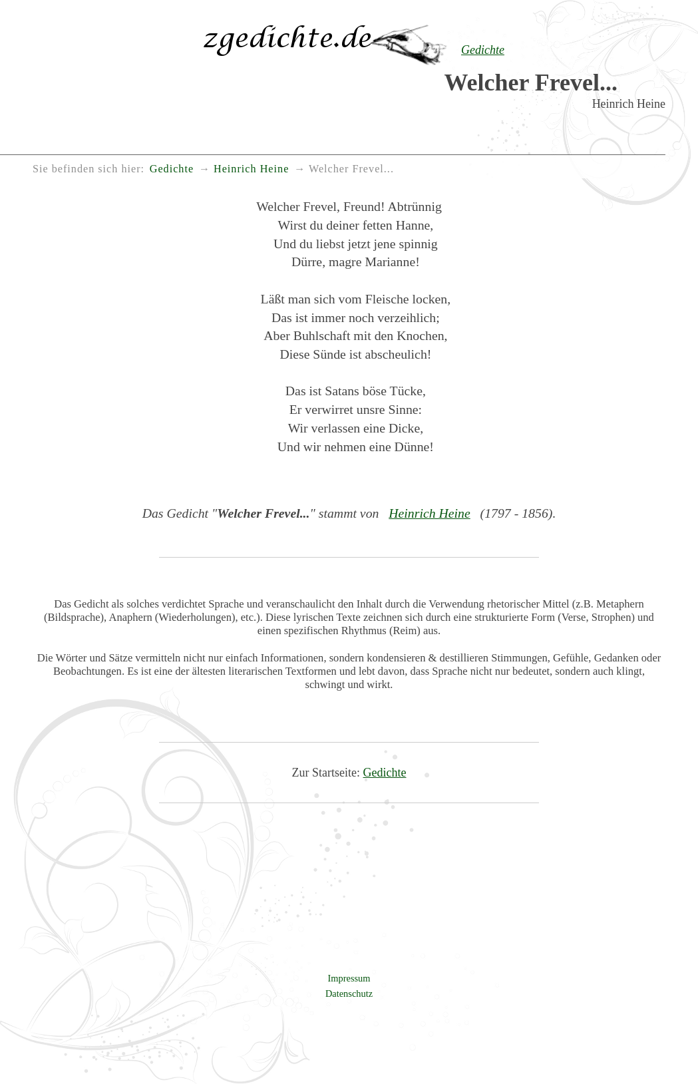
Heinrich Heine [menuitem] (251, 169)
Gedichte (385, 772)
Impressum (349, 978)
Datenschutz (349, 993)
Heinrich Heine (429, 513)
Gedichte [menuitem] (172, 169)
